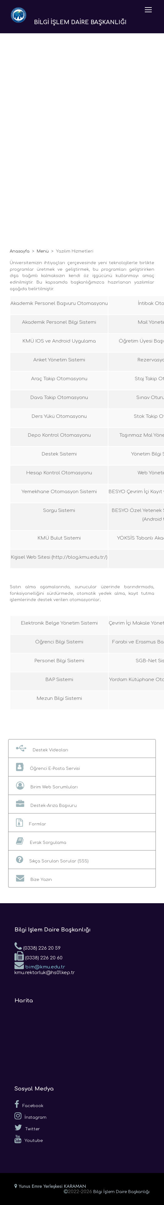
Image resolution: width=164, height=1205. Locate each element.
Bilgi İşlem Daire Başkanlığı (121, 1192)
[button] (82, 748)
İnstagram (30, 1116)
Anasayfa (20, 251)
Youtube (28, 1139)
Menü (43, 251)
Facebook (28, 1104)
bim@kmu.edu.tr (39, 965)
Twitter (27, 1127)
